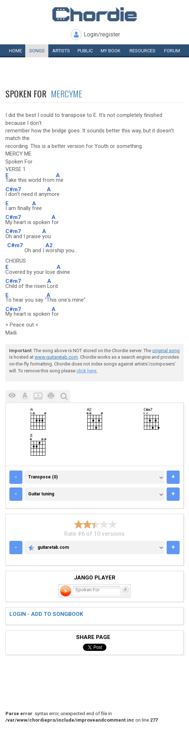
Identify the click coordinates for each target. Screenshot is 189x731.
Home (15, 50)
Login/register (102, 34)
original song (166, 350)
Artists (61, 50)
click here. (86, 370)
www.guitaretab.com (56, 357)
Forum (172, 50)
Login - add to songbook (46, 614)
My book (110, 50)
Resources (142, 50)
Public (85, 50)
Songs (37, 50)
